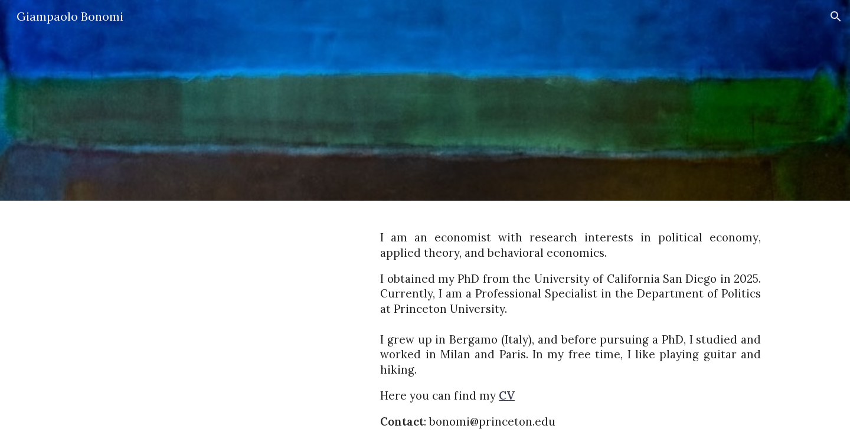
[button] (836, 16)
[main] (570, 324)
